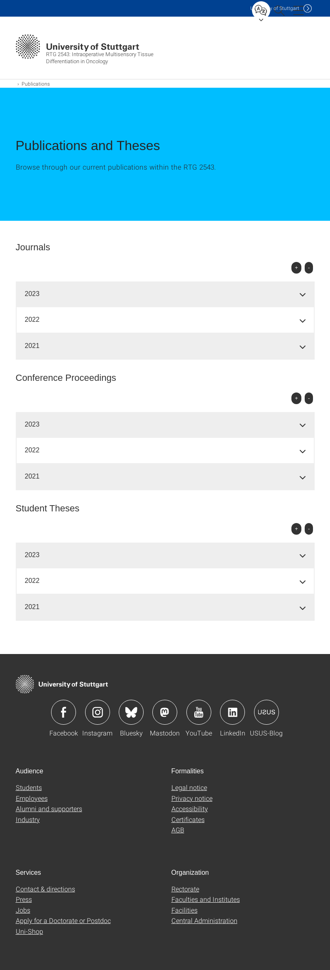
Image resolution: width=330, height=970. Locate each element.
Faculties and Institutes (205, 899)
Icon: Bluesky (131, 712)
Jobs (23, 910)
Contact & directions (45, 888)
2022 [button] (32, 319)
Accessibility (189, 808)
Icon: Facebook (63, 712)
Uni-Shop (29, 931)
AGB (177, 829)
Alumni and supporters (49, 808)
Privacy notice (192, 798)
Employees (32, 798)
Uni (274, 8)
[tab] (165, 294)
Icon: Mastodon (164, 712)
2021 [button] (32, 345)
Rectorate (185, 888)
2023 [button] (32, 293)
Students (29, 787)
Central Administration (204, 920)
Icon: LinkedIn (232, 712)
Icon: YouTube (198, 712)
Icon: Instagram (97, 712)
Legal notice (189, 787)
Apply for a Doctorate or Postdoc (63, 920)
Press (24, 899)
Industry (28, 819)
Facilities (184, 910)
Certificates (188, 819)
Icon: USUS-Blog (266, 712)
